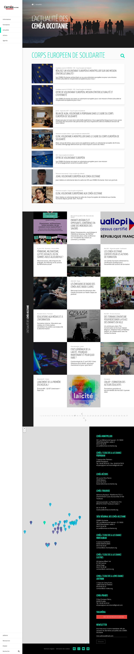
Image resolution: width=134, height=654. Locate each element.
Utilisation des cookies (63, 649)
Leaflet (87, 642)
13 (64, 416)
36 (124, 416)
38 (84, 418)
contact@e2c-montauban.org (106, 548)
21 (85, 416)
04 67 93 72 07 (101, 482)
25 (95, 416)
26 (98, 416)
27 (101, 416)
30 (108, 416)
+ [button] (24, 429)
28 (103, 416)
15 (69, 416)
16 (72, 416)
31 (111, 416)
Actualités (39, 4)
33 (116, 416)
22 (88, 416)
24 (93, 416)
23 (90, 416)
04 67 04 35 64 (101, 546)
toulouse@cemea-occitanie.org (107, 510)
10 (56, 416)
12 (62, 416)
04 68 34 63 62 (104, 463)
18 (77, 416)
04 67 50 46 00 (101, 444)
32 (114, 416)
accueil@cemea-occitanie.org (106, 446)
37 (127, 416)
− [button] (24, 431)
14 (67, 416)
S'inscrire (101, 642)
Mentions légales (49, 649)
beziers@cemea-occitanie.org (106, 484)
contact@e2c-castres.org (105, 569)
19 (80, 416)
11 (59, 416)
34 (119, 416)
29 (106, 416)
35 (122, 416)
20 (82, 416)
